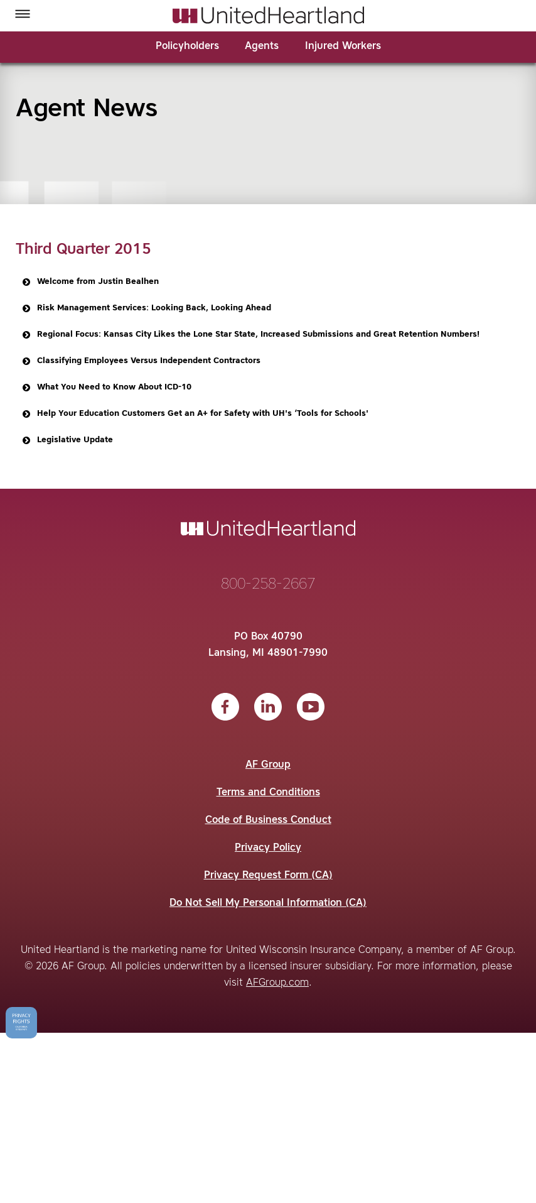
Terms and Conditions (268, 793)
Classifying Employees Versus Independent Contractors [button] (140, 361)
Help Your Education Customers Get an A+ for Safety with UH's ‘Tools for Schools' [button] (194, 414)
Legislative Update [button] (66, 440)
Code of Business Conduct (268, 820)
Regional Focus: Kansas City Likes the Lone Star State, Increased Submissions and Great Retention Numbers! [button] (250, 335)
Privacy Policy (268, 848)
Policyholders (187, 46)
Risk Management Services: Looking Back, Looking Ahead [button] (145, 308)
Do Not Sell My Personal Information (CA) (268, 903)
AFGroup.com (277, 983)
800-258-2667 (268, 584)
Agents (262, 46)
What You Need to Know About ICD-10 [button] (105, 387)
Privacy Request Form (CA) (268, 876)
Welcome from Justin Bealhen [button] (89, 282)
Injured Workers (343, 46)
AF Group (268, 765)
